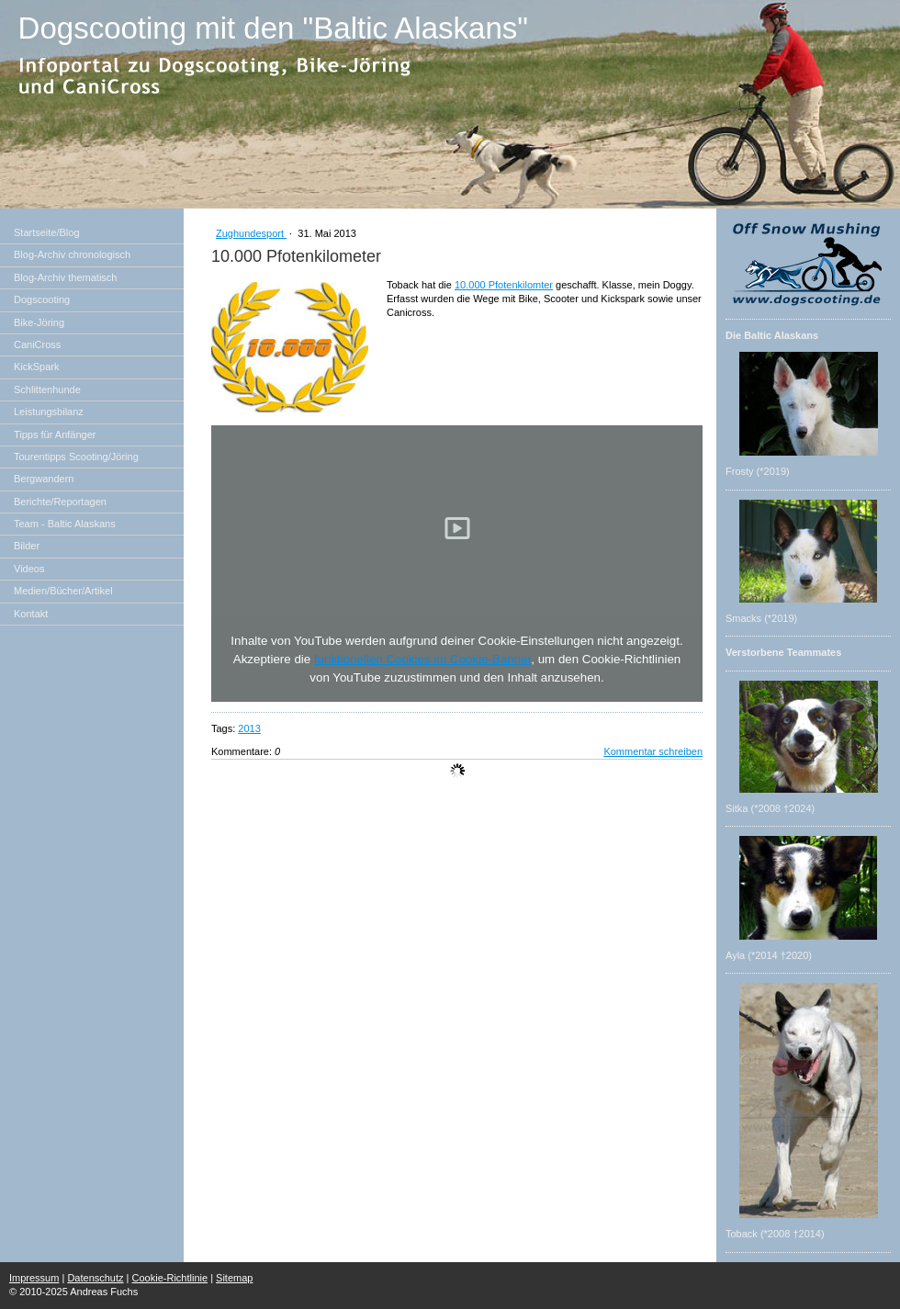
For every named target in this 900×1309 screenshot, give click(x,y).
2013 (249, 728)
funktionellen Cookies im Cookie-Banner (422, 659)
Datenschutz (95, 1277)
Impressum (34, 1277)
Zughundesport (251, 233)
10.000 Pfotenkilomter (504, 284)
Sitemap (234, 1277)
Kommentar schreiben (653, 751)
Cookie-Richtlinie (170, 1277)
